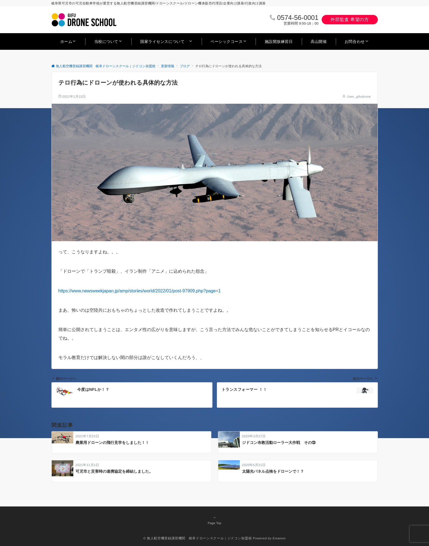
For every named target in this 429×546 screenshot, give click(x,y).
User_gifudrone (359, 96)
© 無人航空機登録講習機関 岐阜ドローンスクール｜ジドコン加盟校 (197, 538)
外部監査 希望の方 (350, 19)
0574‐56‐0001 (297, 17)
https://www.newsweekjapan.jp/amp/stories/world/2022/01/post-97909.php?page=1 (139, 290)
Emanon (279, 538)
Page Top (214, 520)
